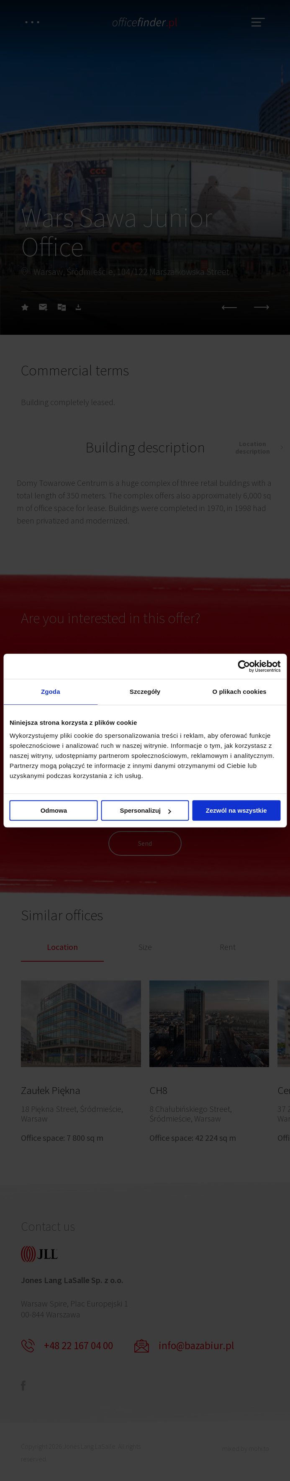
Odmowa (54, 810)
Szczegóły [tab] (145, 691)
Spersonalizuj (145, 810)
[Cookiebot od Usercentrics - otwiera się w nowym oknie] (243, 666)
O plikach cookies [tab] (240, 691)
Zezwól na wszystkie (236, 810)
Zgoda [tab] (50, 691)
